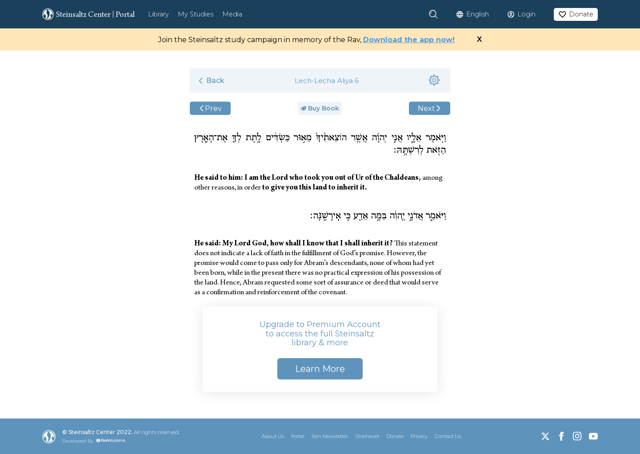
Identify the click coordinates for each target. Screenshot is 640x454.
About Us (273, 436)
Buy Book (319, 108)
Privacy (419, 436)
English (477, 14)
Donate (395, 436)
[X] (545, 436)
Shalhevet (367, 436)
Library (158, 14)
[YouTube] (593, 436)
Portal (297, 436)
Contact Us (448, 436)
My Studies (195, 14)
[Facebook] (561, 436)
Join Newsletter (330, 436)
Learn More (320, 368)
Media (232, 14)
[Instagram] (577, 436)
